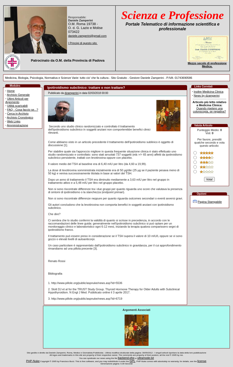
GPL (132, 361)
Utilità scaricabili (17, 105)
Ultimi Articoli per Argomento (16, 100)
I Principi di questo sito (82, 43)
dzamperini (72, 92)
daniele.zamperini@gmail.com (87, 35)
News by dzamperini (206, 95)
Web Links (13, 121)
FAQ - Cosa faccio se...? (22, 109)
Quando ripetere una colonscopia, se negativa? (209, 110)
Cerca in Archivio (18, 113)
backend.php (126, 357)
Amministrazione (17, 125)
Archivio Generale (18, 94)
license (201, 361)
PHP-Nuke (33, 361)
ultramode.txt (145, 357)
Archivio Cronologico (20, 117)
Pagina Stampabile (210, 201)
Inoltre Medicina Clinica (208, 91)
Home (11, 90)
